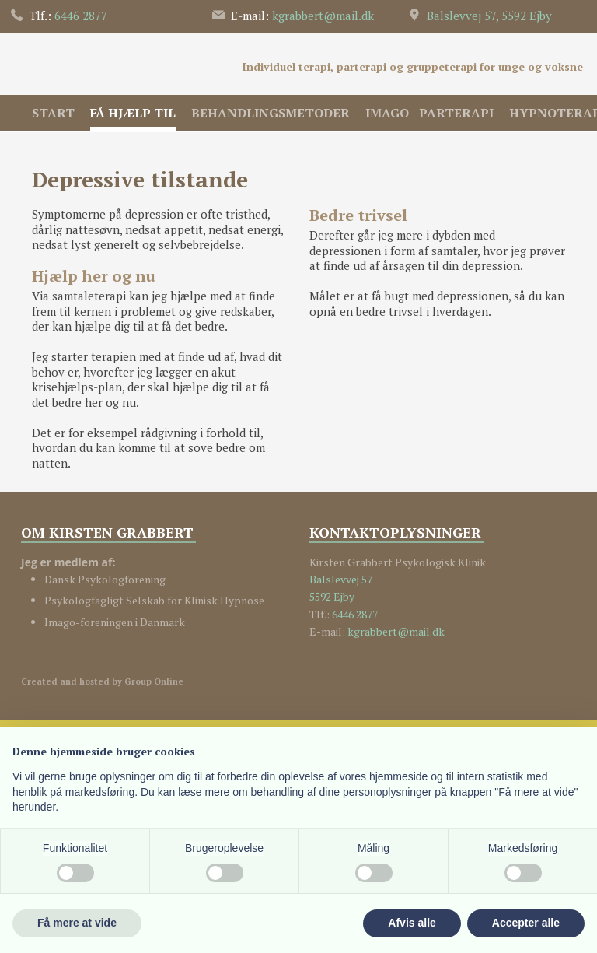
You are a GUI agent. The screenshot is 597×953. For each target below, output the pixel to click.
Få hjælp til (133, 112)
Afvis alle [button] (411, 922)
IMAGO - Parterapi (429, 112)
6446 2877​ (355, 614)
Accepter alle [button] (526, 922)
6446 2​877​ (80, 15)
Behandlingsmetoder (270, 112)
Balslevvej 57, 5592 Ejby (489, 15)
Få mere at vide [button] (77, 922)
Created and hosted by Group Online (102, 681)
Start (53, 112)
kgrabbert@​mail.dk (323, 15)
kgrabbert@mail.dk (396, 631)
